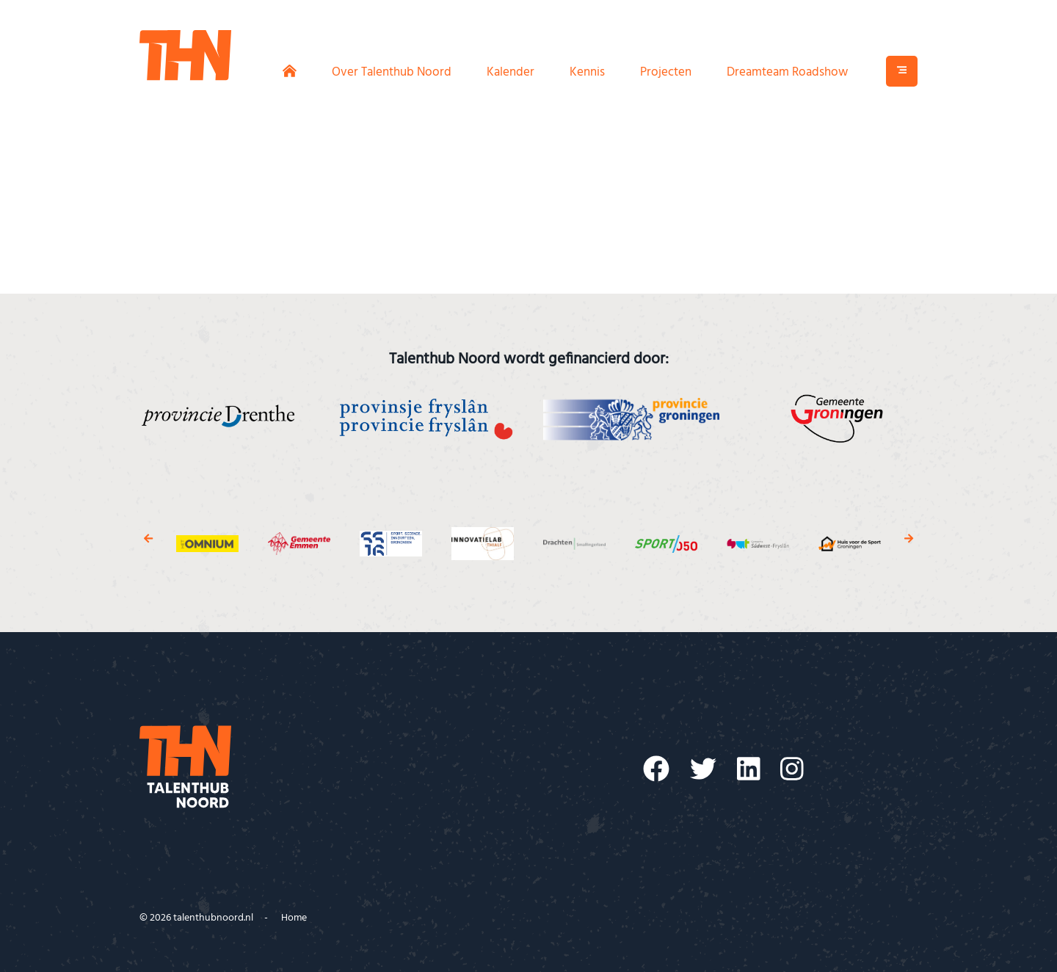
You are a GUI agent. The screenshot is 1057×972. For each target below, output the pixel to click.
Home (294, 918)
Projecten (665, 74)
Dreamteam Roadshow (787, 74)
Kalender (510, 74)
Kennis (587, 74)
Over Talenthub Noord (391, 74)
